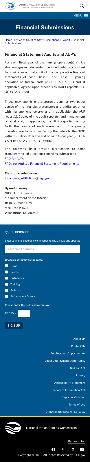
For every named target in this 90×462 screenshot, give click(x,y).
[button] (78, 15)
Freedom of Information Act (67, 390)
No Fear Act (77, 368)
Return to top (76, 441)
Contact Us (78, 346)
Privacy (80, 375)
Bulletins (15, 290)
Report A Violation (73, 397)
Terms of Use (77, 404)
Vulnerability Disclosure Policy (65, 411)
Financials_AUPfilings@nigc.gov (27, 178)
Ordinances (17, 278)
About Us (79, 338)
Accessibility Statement (69, 382)
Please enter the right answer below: (28, 305)
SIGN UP (14, 325)
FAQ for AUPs (14, 158)
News (13, 265)
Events (14, 272)
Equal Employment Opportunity (65, 360)
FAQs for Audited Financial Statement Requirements (42, 163)
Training (15, 284)
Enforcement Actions (23, 296)
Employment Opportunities (68, 353)
